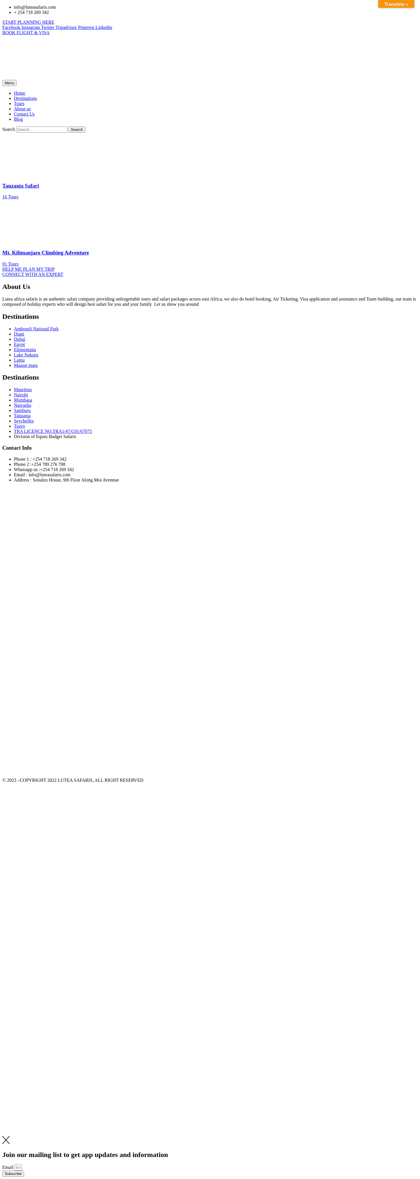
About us (22, 108)
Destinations (25, 98)
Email (8, 1167)
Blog (18, 119)
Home (19, 93)
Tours (19, 103)
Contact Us (24, 113)
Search (8, 129)
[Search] (77, 130)
